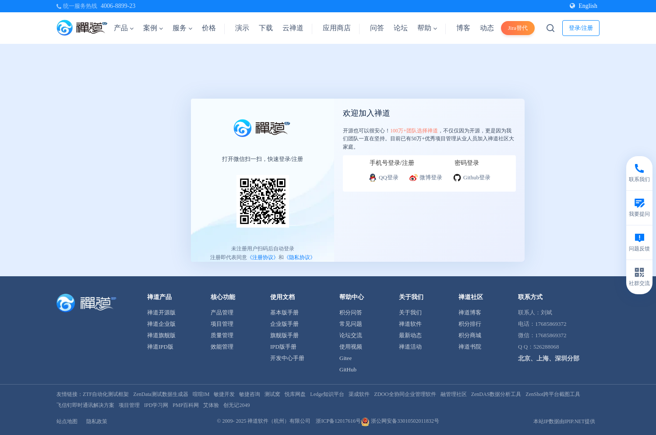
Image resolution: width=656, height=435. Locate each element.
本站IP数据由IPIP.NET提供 (564, 421)
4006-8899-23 (118, 6)
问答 (377, 28)
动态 (487, 28)
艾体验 (211, 405)
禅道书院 (469, 346)
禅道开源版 (161, 312)
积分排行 (469, 324)
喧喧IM (201, 394)
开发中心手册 (287, 358)
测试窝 (272, 394)
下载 (266, 28)
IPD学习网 (156, 405)
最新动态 (410, 335)
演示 (242, 28)
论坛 (401, 28)
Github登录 (471, 177)
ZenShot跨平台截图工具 (553, 394)
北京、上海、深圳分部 (548, 358)
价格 (209, 28)
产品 (124, 28)
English (583, 6)
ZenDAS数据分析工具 (496, 394)
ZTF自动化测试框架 (106, 394)
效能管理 (222, 346)
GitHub (347, 369)
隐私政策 (96, 421)
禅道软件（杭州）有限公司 (278, 421)
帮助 (427, 28)
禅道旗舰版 (161, 335)
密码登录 (467, 163)
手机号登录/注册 (392, 163)
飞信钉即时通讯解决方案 (85, 405)
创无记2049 (236, 405)
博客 (463, 28)
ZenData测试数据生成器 (160, 394)
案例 (153, 28)
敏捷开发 (224, 394)
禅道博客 (469, 312)
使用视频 (350, 346)
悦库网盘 (295, 394)
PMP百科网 (186, 405)
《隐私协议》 (299, 257)
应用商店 (337, 28)
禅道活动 (410, 346)
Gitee (345, 358)
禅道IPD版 (160, 346)
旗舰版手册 (284, 335)
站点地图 (67, 421)
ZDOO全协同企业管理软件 (405, 394)
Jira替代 (518, 28)
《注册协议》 (263, 257)
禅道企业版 (161, 324)
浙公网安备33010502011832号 (400, 421)
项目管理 (222, 324)
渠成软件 (359, 394)
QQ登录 (383, 177)
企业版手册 (284, 324)
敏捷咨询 (249, 394)
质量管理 (222, 335)
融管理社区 (454, 394)
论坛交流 (350, 335)
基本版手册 (284, 312)
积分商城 (469, 335)
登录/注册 (581, 28)
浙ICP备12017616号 (338, 421)
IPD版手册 (283, 346)
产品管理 (222, 312)
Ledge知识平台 (327, 394)
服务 (182, 28)
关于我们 (410, 312)
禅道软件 (410, 324)
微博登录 (425, 177)
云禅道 (292, 28)
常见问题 (350, 324)
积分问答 (350, 312)
